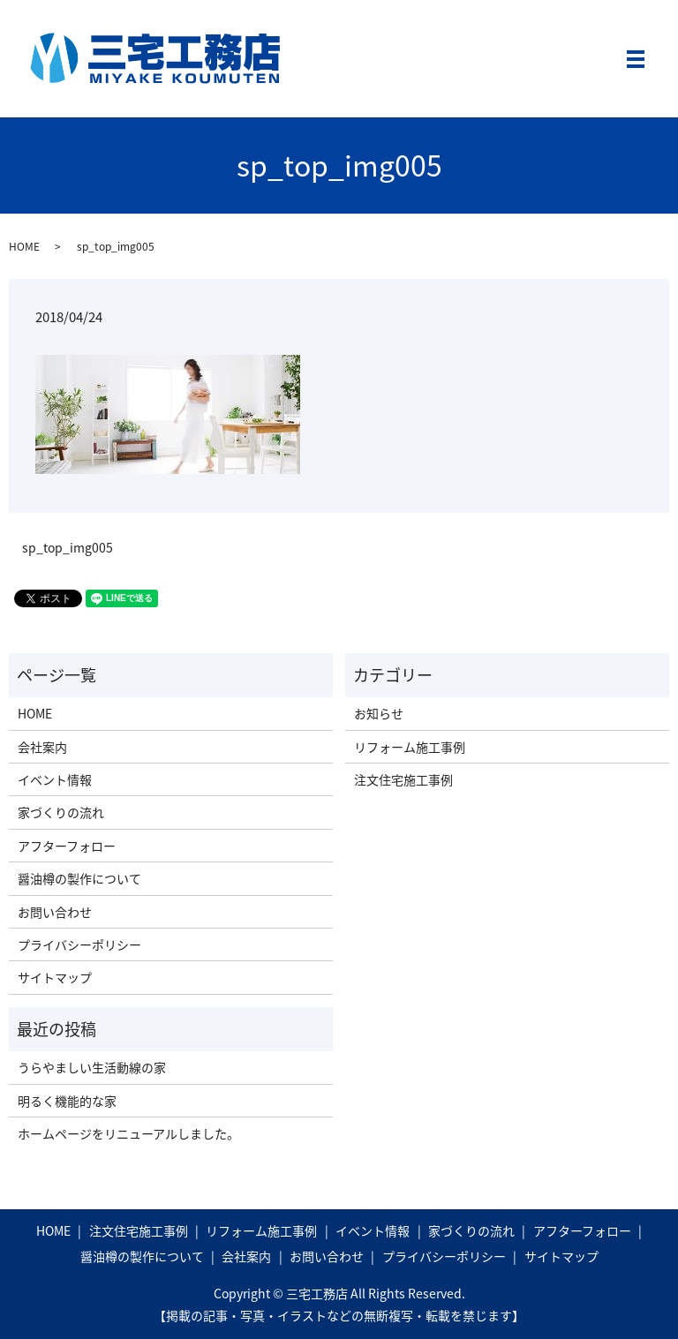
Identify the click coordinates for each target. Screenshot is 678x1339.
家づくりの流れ (61, 812)
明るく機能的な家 (67, 1101)
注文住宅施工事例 (403, 779)
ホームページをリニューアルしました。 (128, 1133)
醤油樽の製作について (79, 878)
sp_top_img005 (67, 547)
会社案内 (42, 747)
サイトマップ (55, 977)
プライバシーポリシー (79, 944)
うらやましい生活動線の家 (92, 1067)
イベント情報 (55, 779)
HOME (24, 246)
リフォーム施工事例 (409, 747)
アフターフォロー (67, 845)
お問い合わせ (55, 912)
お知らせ (378, 713)
